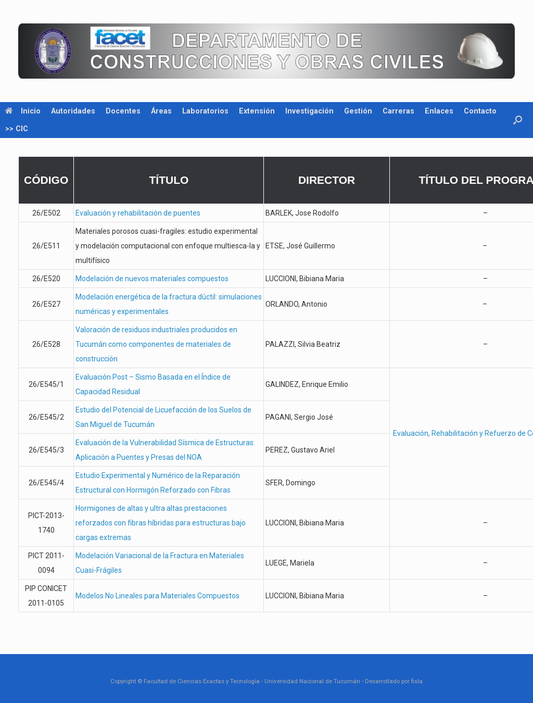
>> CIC (16, 128)
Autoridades (73, 111)
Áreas (161, 111)
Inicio (23, 111)
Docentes (123, 111)
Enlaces (439, 111)
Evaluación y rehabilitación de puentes (137, 213)
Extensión (257, 111)
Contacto (480, 111)
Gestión (358, 111)
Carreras (398, 111)
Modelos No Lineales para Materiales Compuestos (157, 596)
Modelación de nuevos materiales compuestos (152, 278)
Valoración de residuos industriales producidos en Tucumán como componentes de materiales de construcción (156, 344)
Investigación (309, 111)
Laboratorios (205, 111)
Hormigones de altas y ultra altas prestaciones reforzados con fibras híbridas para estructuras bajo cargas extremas (160, 523)
